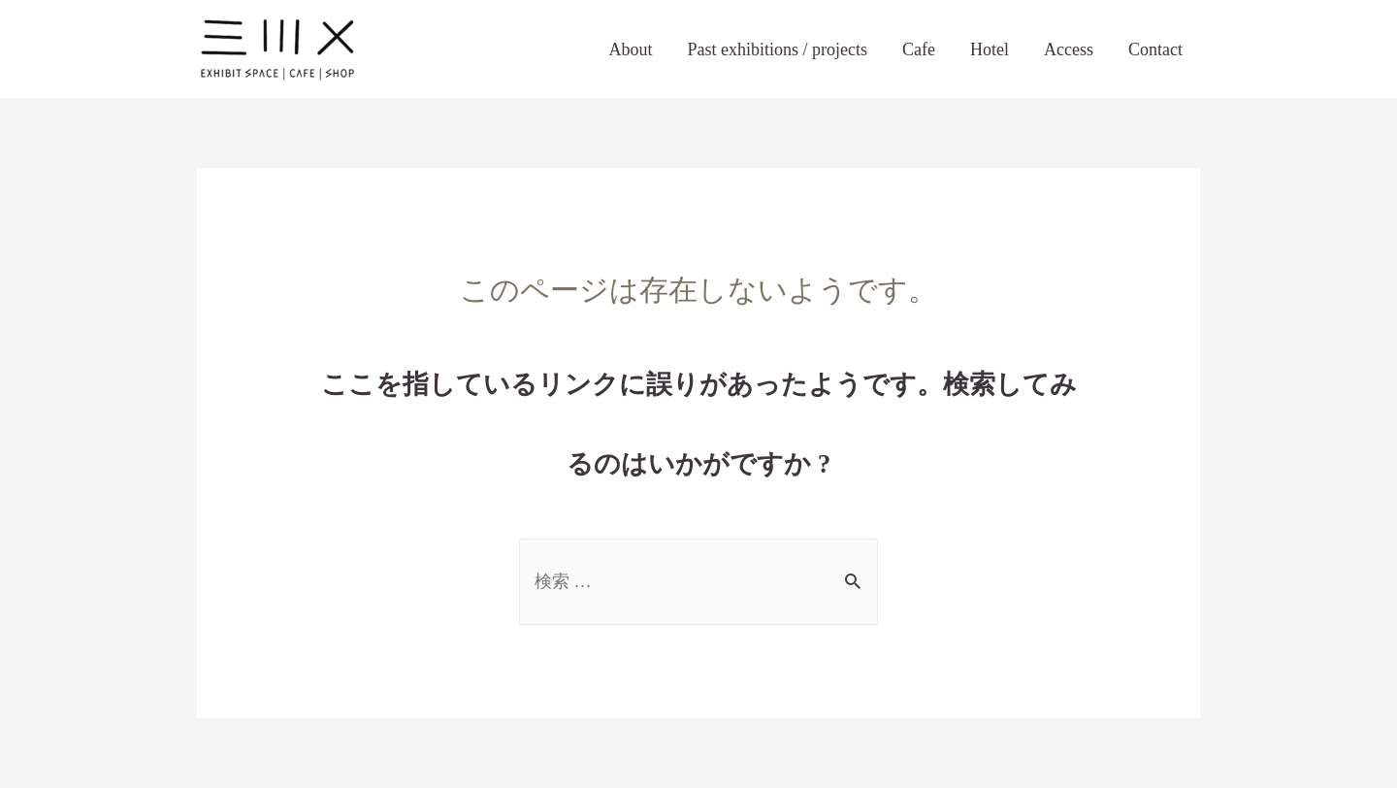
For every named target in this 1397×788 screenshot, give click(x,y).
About (631, 49)
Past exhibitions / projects (777, 49)
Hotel (989, 49)
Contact (1155, 49)
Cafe (918, 49)
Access (1068, 49)
